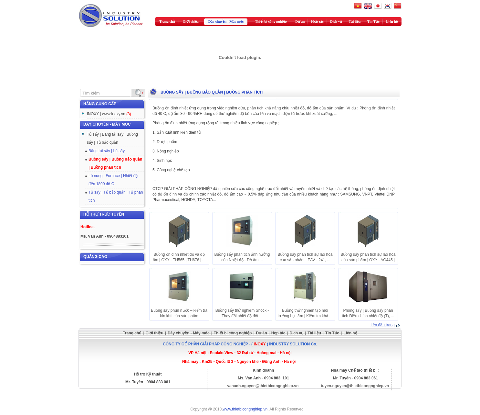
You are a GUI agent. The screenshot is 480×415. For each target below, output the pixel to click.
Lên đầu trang (382, 325)
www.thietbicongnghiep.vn (245, 409)
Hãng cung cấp (99, 104)
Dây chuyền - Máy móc (226, 21)
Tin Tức (373, 21)
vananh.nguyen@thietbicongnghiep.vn (262, 386)
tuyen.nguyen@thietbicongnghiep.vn (355, 386)
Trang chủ (167, 21)
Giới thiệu (191, 21)
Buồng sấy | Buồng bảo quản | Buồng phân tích (115, 163)
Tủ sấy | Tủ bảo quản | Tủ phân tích (116, 196)
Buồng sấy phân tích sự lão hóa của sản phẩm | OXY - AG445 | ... (367, 260)
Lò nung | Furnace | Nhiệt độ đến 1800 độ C (113, 180)
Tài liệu (355, 21)
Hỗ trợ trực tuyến (103, 214)
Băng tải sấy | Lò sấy (107, 151)
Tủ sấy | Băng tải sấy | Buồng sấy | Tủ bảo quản (112, 138)
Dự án (300, 21)
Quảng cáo (95, 256)
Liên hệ (392, 21)
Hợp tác (317, 21)
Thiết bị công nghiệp (271, 21)
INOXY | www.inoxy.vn (109, 114)
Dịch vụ (336, 21)
